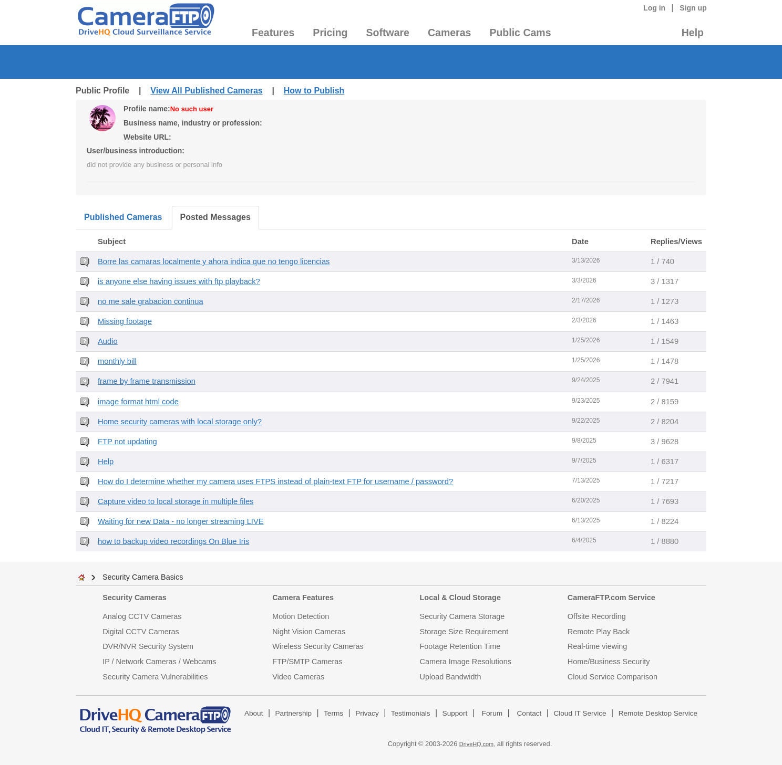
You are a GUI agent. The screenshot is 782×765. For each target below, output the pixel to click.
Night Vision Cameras (308, 631)
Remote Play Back (599, 631)
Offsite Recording (597, 616)
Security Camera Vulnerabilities (155, 677)
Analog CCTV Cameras (141, 616)
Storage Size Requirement (464, 631)
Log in (654, 8)
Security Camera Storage (462, 616)
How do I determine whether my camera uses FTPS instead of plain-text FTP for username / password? (275, 481)
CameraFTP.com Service (611, 597)
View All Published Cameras (206, 90)
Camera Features (303, 597)
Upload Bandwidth (450, 677)
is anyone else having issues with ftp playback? (179, 281)
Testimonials (410, 713)
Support (455, 713)
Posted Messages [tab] (215, 217)
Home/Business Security (609, 661)
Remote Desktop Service (658, 713)
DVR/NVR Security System (147, 646)
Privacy (367, 713)
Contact (529, 713)
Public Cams (520, 32)
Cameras (449, 32)
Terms (333, 713)
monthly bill (117, 361)
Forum (492, 713)
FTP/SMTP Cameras (307, 661)
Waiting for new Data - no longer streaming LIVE (181, 521)
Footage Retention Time (460, 646)
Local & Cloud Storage (460, 597)
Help (693, 32)
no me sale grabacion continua (150, 301)
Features (273, 32)
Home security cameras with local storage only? (180, 421)
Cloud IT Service (579, 713)
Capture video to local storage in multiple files (175, 501)
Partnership (293, 713)
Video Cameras (298, 677)
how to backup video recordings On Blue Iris (173, 541)
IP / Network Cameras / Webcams (159, 661)
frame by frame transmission (147, 381)
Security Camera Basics (142, 577)
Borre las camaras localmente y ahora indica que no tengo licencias (214, 261)
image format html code (138, 401)
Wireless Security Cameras (318, 646)
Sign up (693, 8)
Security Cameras (134, 597)
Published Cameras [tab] (123, 217)
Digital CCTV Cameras (140, 631)
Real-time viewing (597, 646)
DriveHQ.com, (477, 744)
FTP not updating (127, 441)
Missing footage (125, 321)
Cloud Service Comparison (612, 677)
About (253, 713)
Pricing (330, 32)
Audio (108, 341)
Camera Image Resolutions (465, 661)
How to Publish (314, 90)
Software (387, 32)
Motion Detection (300, 616)
